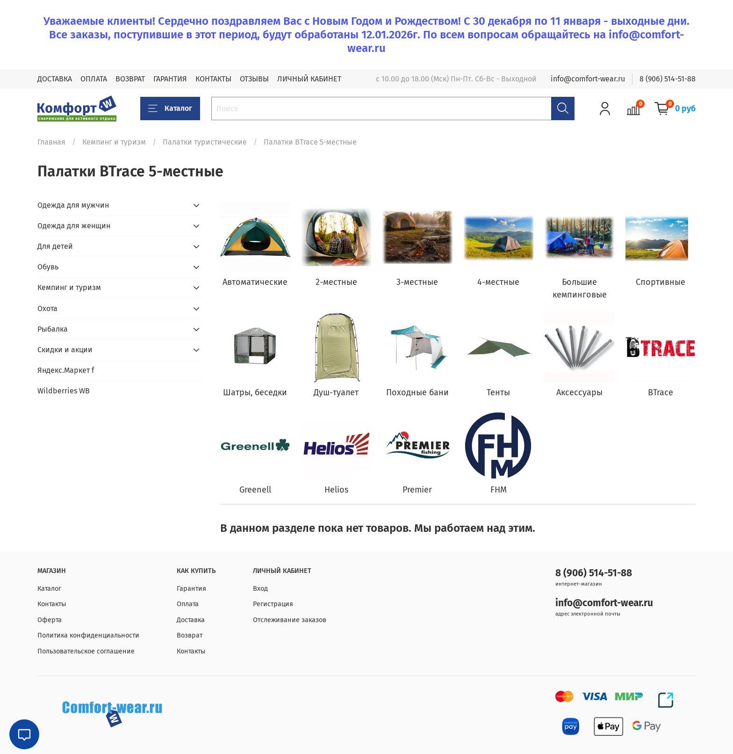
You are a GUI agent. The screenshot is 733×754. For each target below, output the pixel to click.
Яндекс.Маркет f (65, 370)
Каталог (170, 108)
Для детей (55, 246)
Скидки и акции (65, 349)
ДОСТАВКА (54, 78)
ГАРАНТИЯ (170, 78)
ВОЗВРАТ (130, 78)
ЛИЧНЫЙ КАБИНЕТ (309, 78)
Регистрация (273, 604)
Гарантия (191, 589)
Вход (260, 589)
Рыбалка (52, 329)
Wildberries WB (63, 390)
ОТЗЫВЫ (254, 78)
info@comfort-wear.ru (588, 78)
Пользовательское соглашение (86, 651)
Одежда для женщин (73, 225)
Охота (47, 308)
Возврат (189, 635)
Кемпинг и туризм (114, 142)
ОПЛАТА (93, 78)
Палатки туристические (205, 142)
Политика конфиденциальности (88, 635)
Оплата (188, 604)
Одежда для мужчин (73, 205)
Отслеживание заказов (289, 620)
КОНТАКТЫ (213, 78)
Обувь (47, 266)
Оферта (49, 620)
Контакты (51, 604)
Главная (51, 142)
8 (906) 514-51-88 (668, 78)
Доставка (191, 620)
